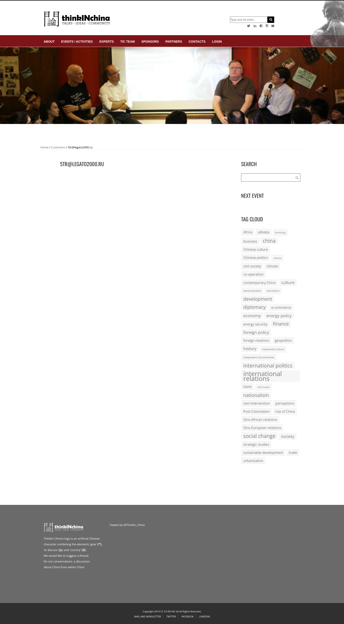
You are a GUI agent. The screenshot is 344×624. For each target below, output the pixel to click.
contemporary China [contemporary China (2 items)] (259, 282)
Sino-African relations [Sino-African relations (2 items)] (260, 419)
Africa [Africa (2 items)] (247, 232)
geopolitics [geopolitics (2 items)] (283, 340)
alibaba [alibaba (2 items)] (263, 232)
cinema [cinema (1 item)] (277, 258)
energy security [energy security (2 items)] (255, 324)
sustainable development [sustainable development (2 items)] (263, 452)
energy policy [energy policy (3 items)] (279, 315)
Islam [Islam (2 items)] (247, 386)
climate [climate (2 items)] (272, 266)
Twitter (171, 616)
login (217, 41)
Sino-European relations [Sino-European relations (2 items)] (262, 427)
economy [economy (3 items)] (252, 315)
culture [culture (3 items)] (288, 282)
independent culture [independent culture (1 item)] (273, 349)
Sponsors (150, 41)
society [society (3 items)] (287, 436)
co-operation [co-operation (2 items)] (253, 274)
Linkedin (204, 616)
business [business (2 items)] (250, 241)
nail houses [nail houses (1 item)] (263, 387)
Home (44, 147)
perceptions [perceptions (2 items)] (285, 403)
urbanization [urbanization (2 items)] (253, 460)
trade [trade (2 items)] (293, 452)
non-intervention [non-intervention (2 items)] (256, 403)
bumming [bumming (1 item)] (280, 232)
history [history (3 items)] (249, 348)
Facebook (187, 616)
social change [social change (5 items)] (259, 435)
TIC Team (127, 41)
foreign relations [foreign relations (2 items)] (256, 340)
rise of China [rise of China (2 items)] (285, 411)
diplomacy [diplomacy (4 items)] (254, 307)
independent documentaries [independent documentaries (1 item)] (258, 357)
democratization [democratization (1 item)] (252, 290)
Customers (58, 147)
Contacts (197, 41)
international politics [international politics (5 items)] (267, 365)
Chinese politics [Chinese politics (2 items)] (255, 257)
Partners (173, 41)
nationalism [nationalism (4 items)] (256, 395)
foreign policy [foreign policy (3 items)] (256, 332)
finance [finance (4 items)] (281, 323)
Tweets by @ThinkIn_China (127, 525)
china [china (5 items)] (269, 240)
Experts (106, 41)
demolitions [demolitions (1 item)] (273, 290)
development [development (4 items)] (257, 299)
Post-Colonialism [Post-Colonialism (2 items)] (256, 411)
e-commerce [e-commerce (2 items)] (281, 307)
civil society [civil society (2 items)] (252, 266)
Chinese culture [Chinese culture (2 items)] (255, 249)
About (49, 41)
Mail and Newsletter (147, 616)
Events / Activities (77, 41)
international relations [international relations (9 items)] (262, 376)
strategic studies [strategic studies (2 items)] (256, 444)
